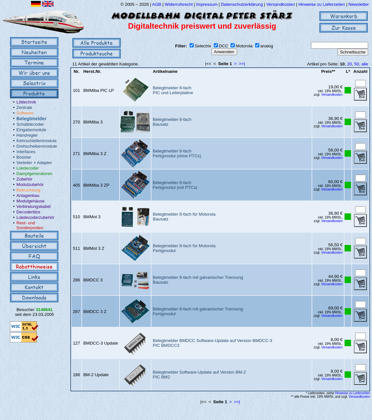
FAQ (34, 256)
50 (356, 64)
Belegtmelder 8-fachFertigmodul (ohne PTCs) (177, 153)
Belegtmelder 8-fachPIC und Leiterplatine (173, 90)
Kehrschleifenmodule (36, 140)
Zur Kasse (344, 27)
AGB (156, 4)
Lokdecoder (27, 168)
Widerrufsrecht (179, 4)
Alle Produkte (96, 42)
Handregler (27, 135)
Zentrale (24, 107)
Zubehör (24, 179)
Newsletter (358, 4)
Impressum (207, 4)
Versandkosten (281, 4)
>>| (242, 63)
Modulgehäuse (30, 201)
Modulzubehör (30, 184)
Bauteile (34, 235)
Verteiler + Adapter (34, 162)
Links (34, 276)
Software (25, 113)
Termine (34, 62)
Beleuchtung (28, 190)
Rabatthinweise (34, 266)
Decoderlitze (28, 212)
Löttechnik (26, 102)
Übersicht (34, 245)
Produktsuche (96, 53)
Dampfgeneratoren (34, 173)
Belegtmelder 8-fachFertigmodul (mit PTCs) (175, 185)
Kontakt (34, 287)
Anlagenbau (27, 195)
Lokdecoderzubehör (35, 217)
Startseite (34, 41)
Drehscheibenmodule (36, 146)
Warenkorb (343, 16)
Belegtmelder (31, 118)
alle (364, 64)
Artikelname (165, 71)
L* (348, 71)
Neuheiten (34, 52)
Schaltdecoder (30, 124)
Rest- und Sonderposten (29, 225)
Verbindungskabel (33, 206)
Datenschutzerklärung (242, 4)
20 (349, 64)
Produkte (34, 93)
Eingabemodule (31, 129)
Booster (23, 157)
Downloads (34, 297)
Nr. (76, 71)
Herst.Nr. (92, 71)
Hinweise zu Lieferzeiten (321, 4)
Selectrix (34, 83)
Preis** (328, 71)
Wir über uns (34, 72)
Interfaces (26, 151)
